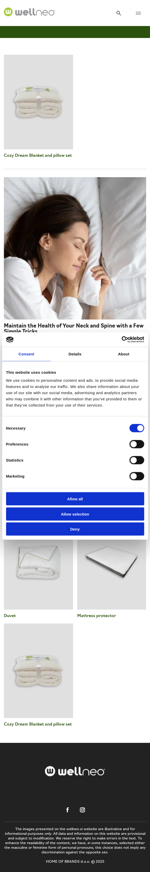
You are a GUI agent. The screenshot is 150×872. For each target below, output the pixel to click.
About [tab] (123, 354)
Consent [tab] (26, 354)
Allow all (75, 499)
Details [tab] (75, 354)
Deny (75, 529)
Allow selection (75, 514)
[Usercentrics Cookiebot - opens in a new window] (121, 339)
